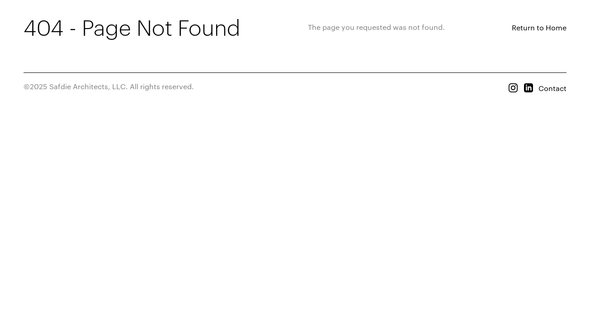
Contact (552, 88)
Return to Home (539, 27)
